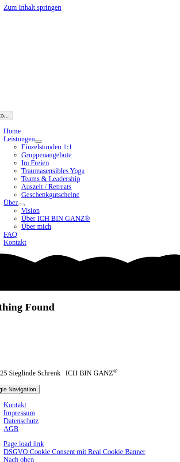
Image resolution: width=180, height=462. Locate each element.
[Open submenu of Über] (21, 205)
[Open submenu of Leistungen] (38, 141)
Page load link (24, 443)
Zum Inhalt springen (32, 7)
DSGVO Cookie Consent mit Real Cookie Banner (75, 451)
